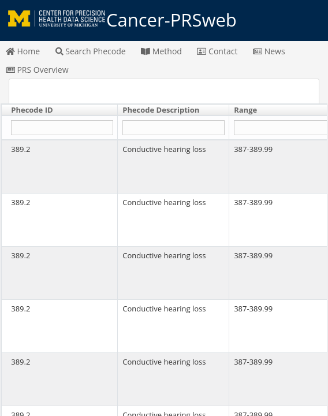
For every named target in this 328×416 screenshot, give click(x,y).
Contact (217, 51)
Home (23, 51)
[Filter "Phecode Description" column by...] (173, 128)
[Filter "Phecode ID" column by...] (62, 128)
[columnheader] (60, 110)
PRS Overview (37, 69)
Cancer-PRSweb (164, 20)
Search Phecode (90, 51)
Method (161, 51)
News (269, 51)
